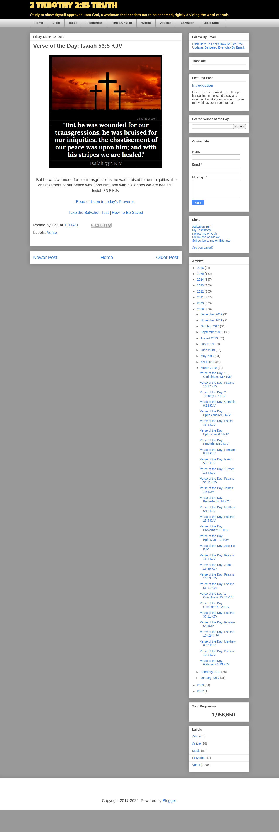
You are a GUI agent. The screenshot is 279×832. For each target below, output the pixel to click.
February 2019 (211, 672)
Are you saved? (202, 247)
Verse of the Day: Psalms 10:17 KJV (217, 384)
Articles (165, 23)
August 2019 (210, 338)
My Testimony (201, 230)
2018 (201, 685)
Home (38, 23)
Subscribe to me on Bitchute (211, 240)
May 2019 (208, 356)
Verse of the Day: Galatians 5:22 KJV (214, 605)
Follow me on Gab (204, 233)
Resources (94, 23)
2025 (201, 273)
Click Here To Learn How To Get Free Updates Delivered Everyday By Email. (218, 45)
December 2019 (212, 314)
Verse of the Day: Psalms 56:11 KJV (217, 585)
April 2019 (208, 362)
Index (73, 23)
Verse (52, 232)
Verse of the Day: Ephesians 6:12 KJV (215, 413)
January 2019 (210, 678)
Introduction (202, 85)
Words (146, 23)
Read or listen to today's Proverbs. (106, 201)
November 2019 (212, 320)
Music (196, 750)
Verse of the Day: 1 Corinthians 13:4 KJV (216, 374)
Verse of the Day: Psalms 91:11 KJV (217, 480)
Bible (56, 23)
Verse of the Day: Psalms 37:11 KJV (217, 614)
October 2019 (210, 326)
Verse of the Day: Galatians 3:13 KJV (214, 662)
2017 (201, 691)
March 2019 (209, 368)
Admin (196, 736)
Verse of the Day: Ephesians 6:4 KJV (214, 432)
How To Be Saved (127, 212)
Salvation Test (201, 226)
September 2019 (212, 332)
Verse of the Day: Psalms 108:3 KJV (217, 576)
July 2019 (207, 344)
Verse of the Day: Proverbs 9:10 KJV (214, 442)
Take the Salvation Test (89, 212)
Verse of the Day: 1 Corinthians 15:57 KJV (216, 595)
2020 (201, 303)
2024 (201, 279)
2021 (201, 297)
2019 (201, 309)
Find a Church (121, 23)
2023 (201, 285)
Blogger (169, 801)
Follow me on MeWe (206, 237)
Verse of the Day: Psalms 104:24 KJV (217, 633)
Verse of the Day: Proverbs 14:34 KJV (215, 499)
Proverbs (198, 758)
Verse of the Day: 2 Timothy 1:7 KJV (213, 394)
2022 (201, 291)
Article (196, 743)
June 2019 (208, 350)
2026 (201, 268)
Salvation (187, 23)
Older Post (167, 257)
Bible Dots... (212, 23)
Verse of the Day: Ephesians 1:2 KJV (214, 537)
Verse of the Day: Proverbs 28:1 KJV (214, 528)
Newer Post (45, 257)
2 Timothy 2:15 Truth (73, 6)
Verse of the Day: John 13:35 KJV (215, 566)
